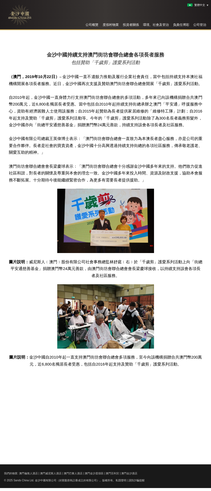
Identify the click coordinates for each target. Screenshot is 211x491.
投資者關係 (131, 25)
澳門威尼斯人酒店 (51, 473)
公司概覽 (91, 25)
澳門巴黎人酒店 (73, 473)
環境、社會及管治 (156, 25)
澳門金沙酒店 (129, 473)
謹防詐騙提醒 (136, 480)
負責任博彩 (181, 25)
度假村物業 (111, 25)
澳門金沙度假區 (94, 473)
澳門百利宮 (112, 473)
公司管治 (199, 25)
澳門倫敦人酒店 (28, 473)
